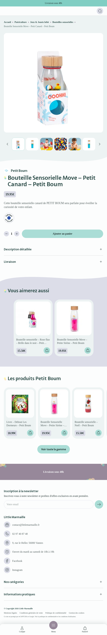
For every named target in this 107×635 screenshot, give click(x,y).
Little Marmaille (26, 608)
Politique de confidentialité (55, 613)
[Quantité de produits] (11, 233)
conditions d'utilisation (68, 616)
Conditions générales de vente (31, 613)
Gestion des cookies (76, 613)
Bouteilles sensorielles (62, 22)
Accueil (7, 22)
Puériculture (20, 22)
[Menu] (53, 625)
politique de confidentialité (48, 616)
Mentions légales (10, 613)
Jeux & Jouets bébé (39, 22)
